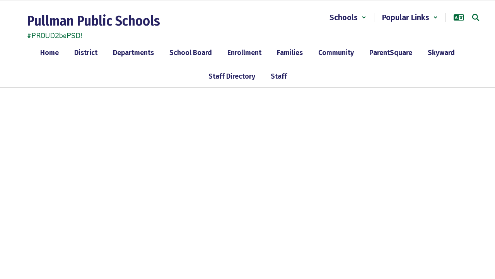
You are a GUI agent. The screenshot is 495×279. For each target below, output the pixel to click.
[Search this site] (476, 17)
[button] (347, 17)
